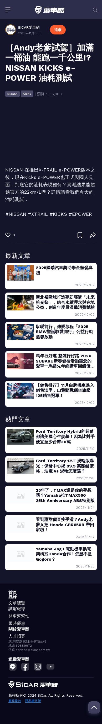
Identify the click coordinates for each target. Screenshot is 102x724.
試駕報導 (16, 608)
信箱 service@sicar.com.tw (29, 650)
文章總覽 (16, 602)
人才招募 (16, 636)
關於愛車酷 (18, 629)
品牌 (12, 597)
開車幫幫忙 (18, 616)
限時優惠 (16, 623)
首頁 (12, 592)
